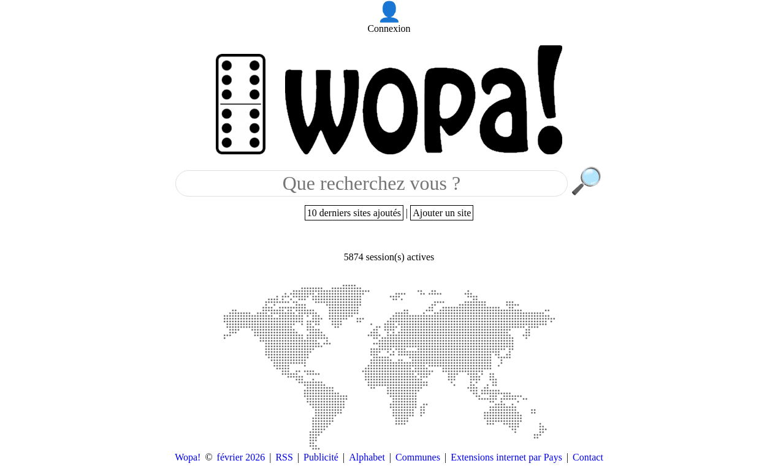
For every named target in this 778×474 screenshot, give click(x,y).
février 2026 (241, 457)
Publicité (320, 457)
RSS (283, 457)
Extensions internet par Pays (506, 457)
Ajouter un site (442, 213)
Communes (417, 457)
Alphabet (367, 457)
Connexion (388, 28)
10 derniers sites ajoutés (354, 213)
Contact (588, 457)
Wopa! (187, 457)
